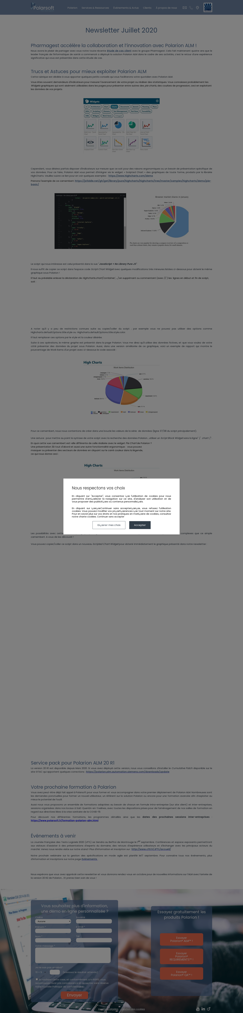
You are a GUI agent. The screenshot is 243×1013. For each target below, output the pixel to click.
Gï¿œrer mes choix (109, 525)
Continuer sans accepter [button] (110, 516)
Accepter (140, 525)
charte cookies (87, 516)
